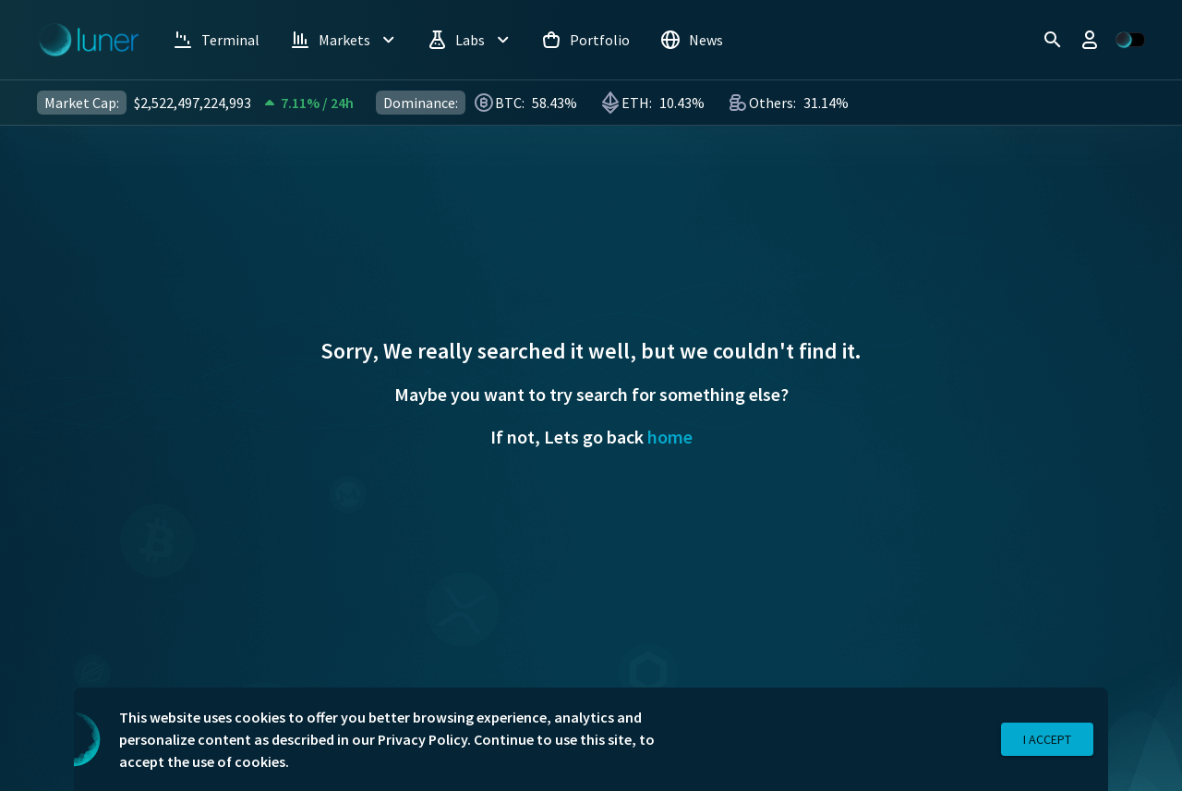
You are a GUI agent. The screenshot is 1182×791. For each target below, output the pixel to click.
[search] (1052, 39)
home (670, 436)
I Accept (1047, 740)
